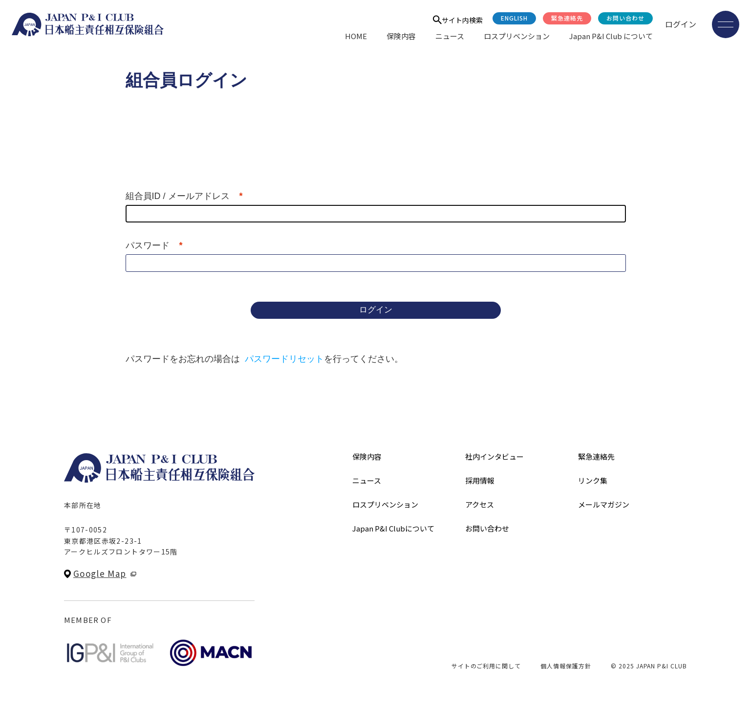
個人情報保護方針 (565, 666)
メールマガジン (603, 504)
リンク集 (592, 480)
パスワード (148, 245)
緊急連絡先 (567, 18)
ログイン (680, 24)
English (514, 18)
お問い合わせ (625, 18)
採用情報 (479, 480)
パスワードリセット (284, 359)
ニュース (449, 36)
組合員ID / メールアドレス (178, 196)
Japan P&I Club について (611, 36)
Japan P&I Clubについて (393, 528)
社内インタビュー (494, 456)
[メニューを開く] (725, 24)
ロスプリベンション (517, 36)
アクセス (479, 504)
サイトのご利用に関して (486, 666)
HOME (356, 36)
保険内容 (401, 36)
